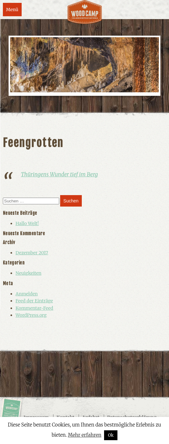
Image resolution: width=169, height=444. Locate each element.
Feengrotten (33, 143)
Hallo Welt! (27, 223)
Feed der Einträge (34, 301)
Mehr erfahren (84, 435)
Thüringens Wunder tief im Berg (59, 174)
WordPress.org (31, 315)
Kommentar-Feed (34, 308)
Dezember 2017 (32, 253)
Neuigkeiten (28, 273)
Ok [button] (111, 435)
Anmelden (27, 294)
